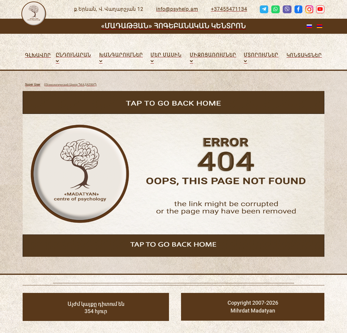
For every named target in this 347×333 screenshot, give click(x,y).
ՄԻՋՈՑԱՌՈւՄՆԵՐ (213, 55)
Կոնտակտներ (304, 55)
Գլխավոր (38, 55)
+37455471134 (229, 9)
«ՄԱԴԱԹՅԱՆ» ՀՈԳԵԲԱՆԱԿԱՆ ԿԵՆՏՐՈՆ (173, 26)
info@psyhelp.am (177, 9)
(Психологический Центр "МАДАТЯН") (61, 84)
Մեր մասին (166, 55)
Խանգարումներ (121, 55)
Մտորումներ (261, 55)
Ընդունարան (73, 55)
